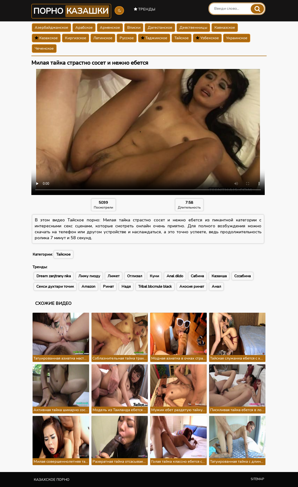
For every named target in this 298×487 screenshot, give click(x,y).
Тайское (181, 38)
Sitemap (257, 479)
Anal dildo (175, 276)
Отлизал (134, 276)
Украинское (236, 38)
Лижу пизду (89, 276)
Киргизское (75, 38)
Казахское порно (51, 479)
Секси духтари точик (55, 286)
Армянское (110, 27)
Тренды (144, 9)
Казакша (219, 276)
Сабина (197, 276)
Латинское (102, 38)
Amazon (88, 286)
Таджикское (154, 38)
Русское (127, 38)
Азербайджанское (51, 27)
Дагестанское (160, 27)
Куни (154, 276)
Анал (216, 286)
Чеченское (44, 48)
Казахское (46, 38)
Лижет (114, 276)
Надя (126, 286)
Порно (71, 11)
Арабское (84, 27)
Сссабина (242, 276)
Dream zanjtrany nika (53, 276)
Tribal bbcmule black (155, 286)
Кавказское (224, 27)
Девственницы (193, 27)
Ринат (108, 286)
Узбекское (207, 38)
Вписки (133, 27)
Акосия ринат (191, 286)
